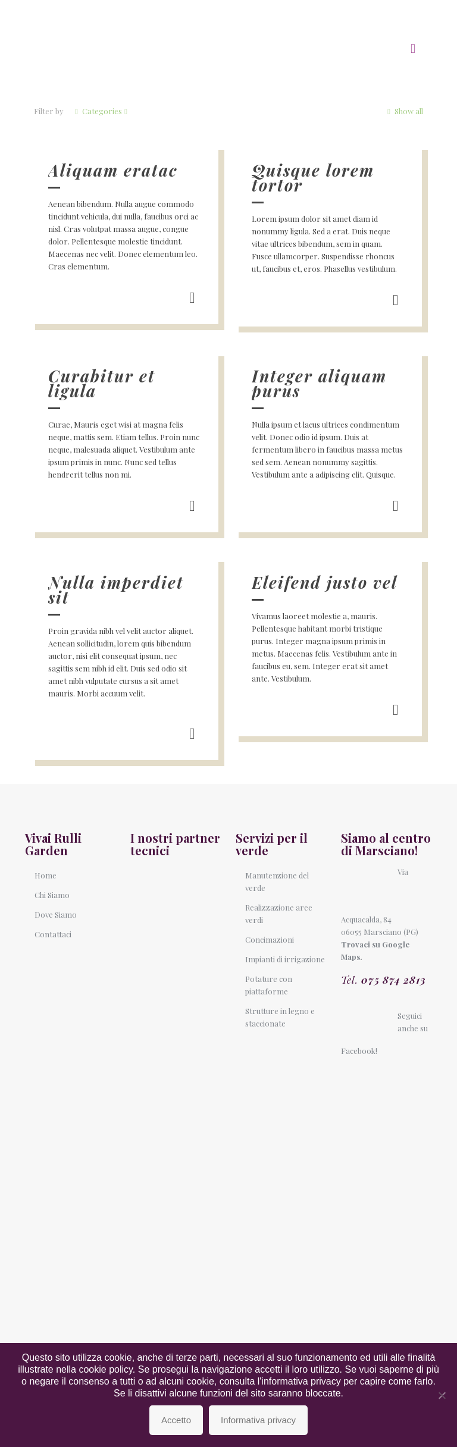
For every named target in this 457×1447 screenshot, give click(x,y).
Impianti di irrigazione (285, 959)
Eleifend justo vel (324, 582)
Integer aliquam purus (319, 383)
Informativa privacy (258, 1420)
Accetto (176, 1420)
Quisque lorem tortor (313, 177)
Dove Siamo (56, 914)
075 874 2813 (393, 979)
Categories (101, 111)
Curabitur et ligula (101, 383)
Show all (404, 111)
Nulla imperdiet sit (116, 590)
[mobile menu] (413, 47)
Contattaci (53, 934)
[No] (442, 1395)
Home (46, 875)
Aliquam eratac (113, 170)
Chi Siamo (52, 895)
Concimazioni (269, 939)
